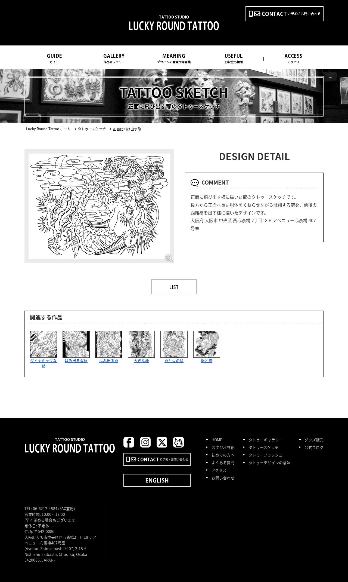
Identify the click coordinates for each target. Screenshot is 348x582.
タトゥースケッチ (263, 447)
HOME (217, 439)
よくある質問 (223, 462)
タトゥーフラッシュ (265, 455)
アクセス (219, 470)
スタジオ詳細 (223, 447)
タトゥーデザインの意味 (269, 462)
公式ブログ (314, 447)
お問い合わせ (223, 477)
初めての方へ (223, 455)
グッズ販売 (314, 439)
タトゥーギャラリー (265, 439)
